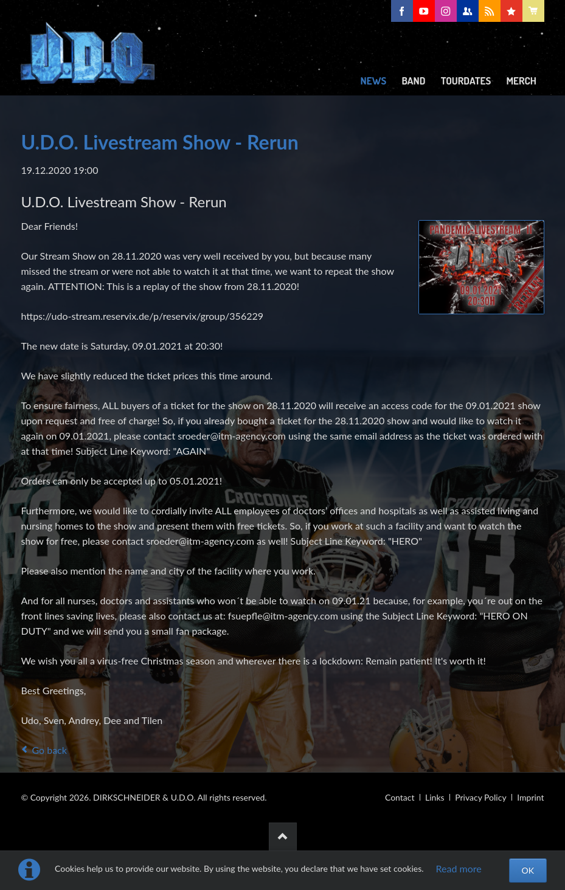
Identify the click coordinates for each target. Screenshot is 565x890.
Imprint (530, 797)
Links (435, 797)
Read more (459, 868)
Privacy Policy (480, 797)
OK (528, 870)
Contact (400, 797)
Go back (49, 750)
